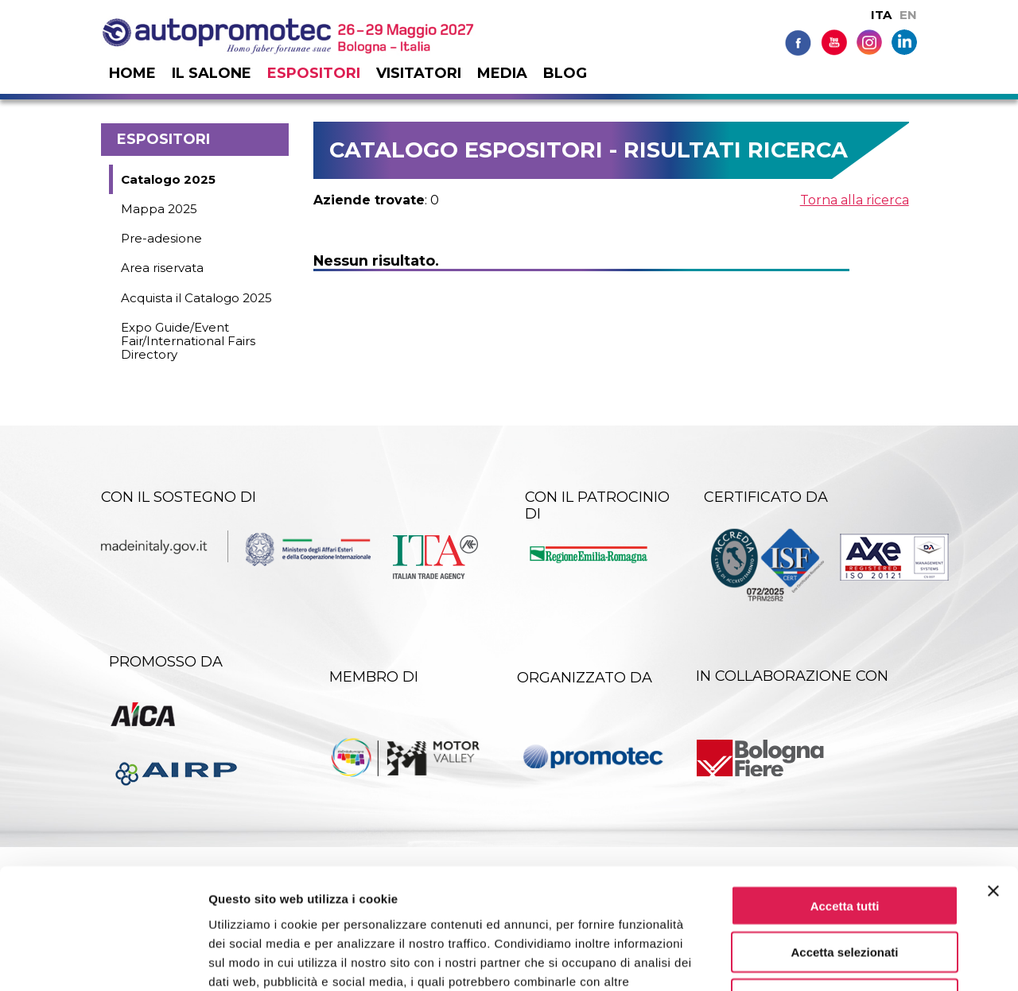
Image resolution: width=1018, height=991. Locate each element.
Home (132, 73)
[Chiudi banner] (993, 781)
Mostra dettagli (837, 959)
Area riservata (162, 267)
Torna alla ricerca (854, 200)
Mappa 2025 (159, 208)
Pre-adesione (161, 238)
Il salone (211, 73)
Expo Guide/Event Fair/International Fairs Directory (188, 341)
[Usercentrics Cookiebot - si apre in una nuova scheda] (103, 960)
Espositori (313, 73)
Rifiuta (845, 889)
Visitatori (418, 73)
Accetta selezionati (844, 842)
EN (908, 14)
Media (502, 73)
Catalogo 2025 (168, 179)
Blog (565, 73)
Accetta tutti (845, 796)
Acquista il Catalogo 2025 (196, 297)
